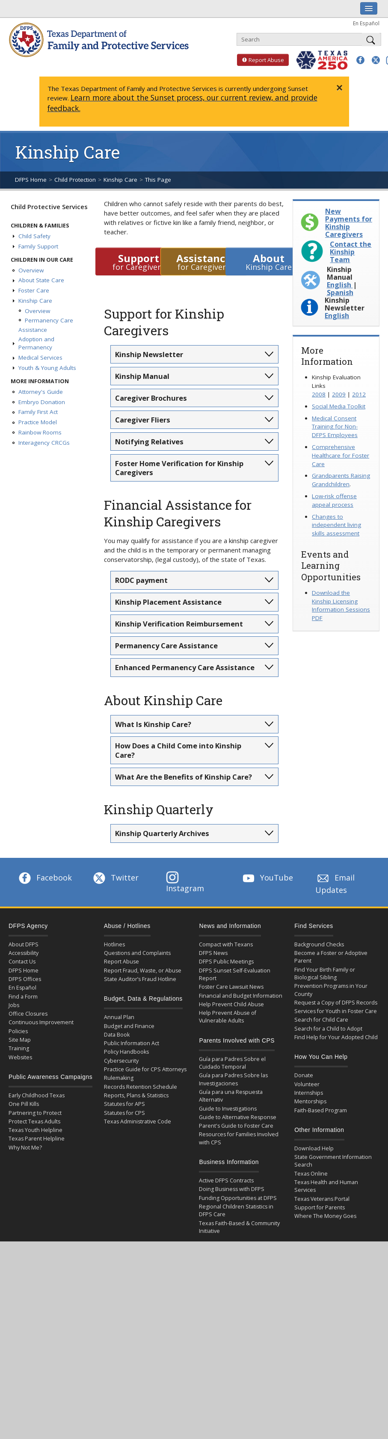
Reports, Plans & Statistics (136, 1095)
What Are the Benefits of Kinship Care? (183, 777)
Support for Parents (319, 1207)
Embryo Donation (41, 402)
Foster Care (33, 290)
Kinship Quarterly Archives (162, 833)
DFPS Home (31, 179)
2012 (359, 394)
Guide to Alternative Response (237, 1117)
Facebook (44, 877)
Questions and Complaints (137, 953)
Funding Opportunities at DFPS (238, 1198)
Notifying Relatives (149, 441)
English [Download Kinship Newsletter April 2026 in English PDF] (337, 315)
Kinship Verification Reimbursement (179, 624)
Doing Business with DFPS (231, 1189)
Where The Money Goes (325, 1216)
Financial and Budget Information (240, 995)
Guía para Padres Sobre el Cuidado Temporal (232, 1062)
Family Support (38, 246)
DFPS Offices (25, 979)
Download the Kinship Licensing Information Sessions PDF (341, 605)
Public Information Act (131, 1043)
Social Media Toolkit (338, 406)
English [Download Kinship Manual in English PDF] (340, 285)
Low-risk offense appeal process (334, 500)
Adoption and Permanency (36, 343)
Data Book (117, 1034)
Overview (31, 270)
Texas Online (311, 1173)
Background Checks (319, 944)
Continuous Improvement (41, 1022)
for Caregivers (139, 261)
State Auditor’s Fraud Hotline (140, 979)
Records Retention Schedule (140, 1086)
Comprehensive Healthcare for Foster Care (340, 455)
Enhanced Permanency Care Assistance (185, 667)
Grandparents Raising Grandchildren (341, 480)
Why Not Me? (25, 1147)
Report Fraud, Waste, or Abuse (142, 970)
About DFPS (24, 944)
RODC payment (141, 580)
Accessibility (24, 953)
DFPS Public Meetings (226, 961)
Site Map (20, 1039)
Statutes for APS (124, 1104)
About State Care (41, 280)
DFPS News (213, 953)
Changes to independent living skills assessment (336, 525)
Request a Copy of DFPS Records (335, 1002)
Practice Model (37, 422)
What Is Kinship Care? (153, 724)
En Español (366, 23)
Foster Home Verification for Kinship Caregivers (179, 467)
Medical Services (40, 357)
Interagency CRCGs (44, 442)
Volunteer (307, 1084)
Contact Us (22, 961)
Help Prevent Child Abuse (231, 1004)
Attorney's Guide (40, 392)
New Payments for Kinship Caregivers (348, 223)
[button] (360, 60)
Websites (20, 1057)
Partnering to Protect (35, 1113)
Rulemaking (118, 1077)
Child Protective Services (49, 206)
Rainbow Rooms (40, 432)
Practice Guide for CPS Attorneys (145, 1069)
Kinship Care (120, 179)
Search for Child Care (321, 1019)
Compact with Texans (226, 944)
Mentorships (310, 1101)
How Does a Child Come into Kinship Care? (178, 750)
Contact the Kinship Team (350, 251)
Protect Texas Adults (34, 1121)
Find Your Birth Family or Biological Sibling (324, 973)
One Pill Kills (24, 1104)
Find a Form (23, 996)
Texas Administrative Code (137, 1121)
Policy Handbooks (126, 1051)
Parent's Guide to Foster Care (236, 1125)
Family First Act (38, 412)
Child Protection (75, 179)
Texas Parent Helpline (37, 1138)
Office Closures (28, 1013)
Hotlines (114, 944)
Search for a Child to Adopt (328, 1028)
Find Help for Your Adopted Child (336, 1037)
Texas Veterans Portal (321, 1199)
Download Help (314, 1148)
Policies (18, 1031)
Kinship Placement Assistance (168, 602)
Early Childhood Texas (37, 1095)
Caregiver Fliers (142, 420)
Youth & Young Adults (47, 368)
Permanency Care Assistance (166, 645)
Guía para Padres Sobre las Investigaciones (233, 1079)
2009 (339, 394)
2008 (319, 394)
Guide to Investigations (228, 1108)
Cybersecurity (121, 1060)
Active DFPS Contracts (226, 1180)
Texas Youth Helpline (35, 1130)
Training (19, 1048)
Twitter (115, 877)
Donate (303, 1075)
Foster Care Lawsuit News (231, 986)
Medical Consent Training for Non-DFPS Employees (335, 426)
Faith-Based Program (320, 1110)
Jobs (14, 1005)
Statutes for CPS (124, 1113)
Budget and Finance (129, 1026)
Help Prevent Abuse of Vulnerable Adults (227, 1016)
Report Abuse (260, 60)
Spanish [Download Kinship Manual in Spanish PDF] (340, 292)
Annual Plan (119, 1017)
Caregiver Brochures (151, 398)
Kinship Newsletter (149, 354)
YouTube (267, 877)
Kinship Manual (142, 376)
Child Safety (34, 236)
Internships (308, 1092)
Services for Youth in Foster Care (335, 1011)
